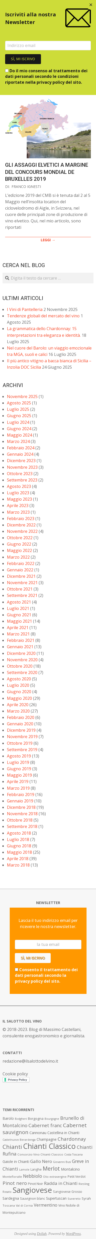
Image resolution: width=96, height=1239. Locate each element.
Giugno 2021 (19, 615)
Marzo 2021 (18, 634)
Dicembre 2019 (21, 730)
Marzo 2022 (18, 557)
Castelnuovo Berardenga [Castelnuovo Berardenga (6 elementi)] (19, 1139)
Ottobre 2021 (20, 589)
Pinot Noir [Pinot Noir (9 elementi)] (35, 1183)
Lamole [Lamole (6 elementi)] (24, 1169)
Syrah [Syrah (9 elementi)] (86, 1198)
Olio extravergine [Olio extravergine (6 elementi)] (55, 1176)
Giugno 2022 (19, 544)
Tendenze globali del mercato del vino (43, 316)
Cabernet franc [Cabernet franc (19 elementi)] (45, 1125)
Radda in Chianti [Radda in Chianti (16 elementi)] (61, 1183)
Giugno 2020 (19, 691)
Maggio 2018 (19, 852)
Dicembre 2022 (21, 525)
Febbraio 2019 (20, 794)
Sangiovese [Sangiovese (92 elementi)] (32, 1190)
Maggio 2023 (19, 499)
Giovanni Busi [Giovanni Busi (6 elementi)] (62, 1162)
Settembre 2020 (22, 672)
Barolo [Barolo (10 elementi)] (8, 1118)
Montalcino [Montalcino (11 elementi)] (70, 1169)
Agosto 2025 (19, 403)
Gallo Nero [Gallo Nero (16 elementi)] (41, 1161)
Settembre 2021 (22, 595)
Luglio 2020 (18, 685)
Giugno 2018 (19, 846)
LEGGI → (48, 239)
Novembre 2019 (22, 736)
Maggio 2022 (19, 550)
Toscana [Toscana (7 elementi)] (9, 1205)
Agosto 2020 (19, 679)
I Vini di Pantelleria (24, 309)
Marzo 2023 (18, 512)
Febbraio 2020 (20, 717)
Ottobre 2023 (20, 473)
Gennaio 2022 (20, 570)
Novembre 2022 (22, 531)
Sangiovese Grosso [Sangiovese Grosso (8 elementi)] (67, 1191)
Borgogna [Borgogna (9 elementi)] (36, 1118)
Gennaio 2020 (20, 724)
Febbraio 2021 (20, 640)
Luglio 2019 (18, 762)
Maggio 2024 (19, 435)
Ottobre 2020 (20, 666)
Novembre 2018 (22, 813)
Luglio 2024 (18, 422)
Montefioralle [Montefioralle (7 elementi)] (12, 1176)
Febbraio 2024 (20, 448)
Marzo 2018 (18, 865)
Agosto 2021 (19, 602)
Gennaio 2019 (20, 801)
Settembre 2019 (22, 749)
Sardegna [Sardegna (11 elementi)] (11, 1198)
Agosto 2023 (19, 486)
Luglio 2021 (18, 608)
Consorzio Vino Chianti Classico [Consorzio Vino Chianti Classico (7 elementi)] (40, 1154)
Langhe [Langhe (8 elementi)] (36, 1169)
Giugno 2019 (19, 769)
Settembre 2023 (22, 480)
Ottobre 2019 (20, 743)
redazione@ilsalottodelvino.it (30, 1061)
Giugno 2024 (19, 428)
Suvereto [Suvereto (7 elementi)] (74, 1198)
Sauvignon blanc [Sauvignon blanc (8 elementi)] (32, 1198)
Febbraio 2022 (20, 563)
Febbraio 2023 (20, 518)
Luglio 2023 (18, 493)
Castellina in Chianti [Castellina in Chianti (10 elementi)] (63, 1132)
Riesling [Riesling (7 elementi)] (84, 1184)
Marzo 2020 (18, 711)
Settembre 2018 (22, 826)
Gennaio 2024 (20, 454)
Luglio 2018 (18, 839)
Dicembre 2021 (21, 576)
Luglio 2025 (18, 409)
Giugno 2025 (19, 415)
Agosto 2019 (19, 756)
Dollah (42, 1234)
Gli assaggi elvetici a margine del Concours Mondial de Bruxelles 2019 (46, 172)
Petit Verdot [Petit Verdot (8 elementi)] (77, 1176)
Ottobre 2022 (20, 537)
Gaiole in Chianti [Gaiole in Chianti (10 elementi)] (16, 1161)
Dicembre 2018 (21, 807)
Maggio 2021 (19, 621)
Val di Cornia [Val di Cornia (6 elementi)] (24, 1205)
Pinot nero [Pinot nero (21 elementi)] (15, 1183)
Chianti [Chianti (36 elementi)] (12, 1147)
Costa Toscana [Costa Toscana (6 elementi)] (73, 1154)
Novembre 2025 (22, 396)
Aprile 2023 (17, 505)
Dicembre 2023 (21, 460)
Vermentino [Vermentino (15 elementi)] (45, 1205)
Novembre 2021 (22, 582)
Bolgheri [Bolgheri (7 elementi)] (21, 1119)
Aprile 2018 (17, 858)
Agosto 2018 (19, 833)
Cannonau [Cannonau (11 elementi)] (37, 1132)
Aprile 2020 (17, 704)
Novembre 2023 (22, 467)
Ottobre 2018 (20, 820)
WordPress (73, 1234)
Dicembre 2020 (21, 653)
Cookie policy (15, 1074)
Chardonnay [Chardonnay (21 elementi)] (72, 1139)
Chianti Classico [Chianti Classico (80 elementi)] (49, 1146)
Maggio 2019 (19, 775)
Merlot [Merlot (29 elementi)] (51, 1168)
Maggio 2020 (19, 698)
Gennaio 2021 (20, 646)
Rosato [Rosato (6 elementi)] (7, 1192)
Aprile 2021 (17, 627)
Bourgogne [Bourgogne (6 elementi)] (52, 1119)
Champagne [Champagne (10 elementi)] (47, 1139)
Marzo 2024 (18, 441)
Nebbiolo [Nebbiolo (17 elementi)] (32, 1176)
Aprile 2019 (17, 781)
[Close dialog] (90, 5)
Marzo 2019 (18, 788)
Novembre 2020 (22, 660)
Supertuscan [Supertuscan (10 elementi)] (56, 1198)
